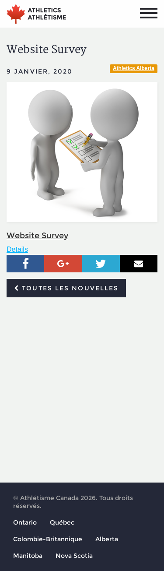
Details (17, 249)
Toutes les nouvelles (66, 288)
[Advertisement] (82, 390)
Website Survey (37, 235)
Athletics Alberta (133, 68)
